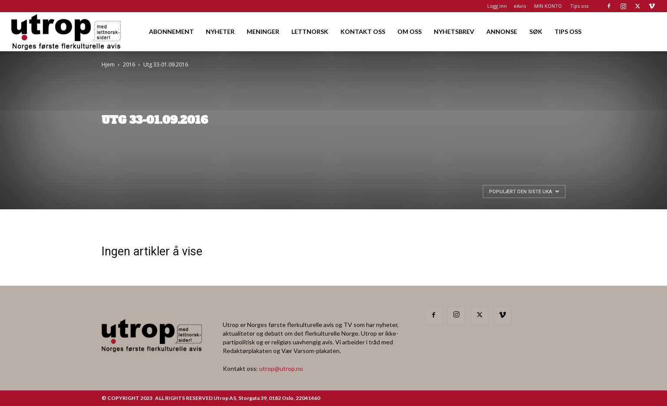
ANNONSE (501, 31)
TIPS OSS (568, 31)
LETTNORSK (309, 31)
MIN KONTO (548, 6)
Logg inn (497, 6)
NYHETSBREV (454, 31)
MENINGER (263, 31)
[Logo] (67, 31)
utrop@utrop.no (281, 368)
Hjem (108, 64)
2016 (129, 64)
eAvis (520, 6)
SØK (535, 31)
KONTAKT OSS (362, 31)
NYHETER (220, 31)
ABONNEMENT (171, 31)
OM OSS (409, 31)
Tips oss (579, 6)
